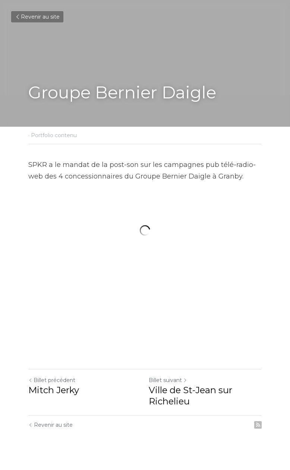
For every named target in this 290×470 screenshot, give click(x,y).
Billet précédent (51, 380)
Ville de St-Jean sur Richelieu (190, 396)
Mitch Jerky (53, 390)
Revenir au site (37, 16)
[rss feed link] (258, 425)
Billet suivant (168, 380)
